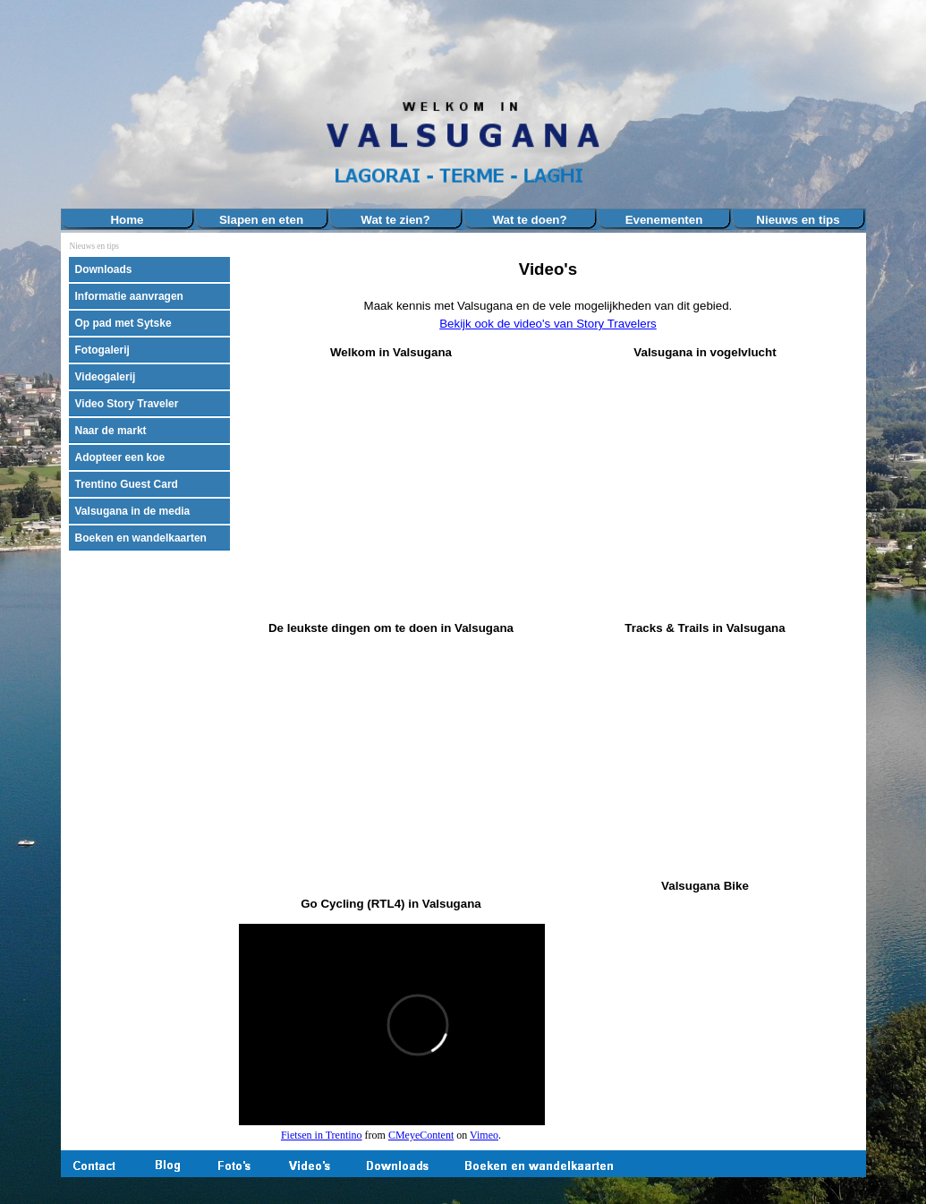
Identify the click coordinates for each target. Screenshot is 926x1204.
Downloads (103, 269)
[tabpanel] (547, 295)
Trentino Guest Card (126, 484)
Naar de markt (111, 430)
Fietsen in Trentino (321, 1135)
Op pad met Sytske (123, 323)
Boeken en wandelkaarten (141, 538)
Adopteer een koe (120, 457)
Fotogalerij (102, 350)
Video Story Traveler (127, 403)
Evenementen (664, 219)
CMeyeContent (421, 1135)
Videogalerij (105, 377)
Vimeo (484, 1135)
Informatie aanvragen (129, 296)
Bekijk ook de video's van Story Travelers (548, 323)
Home (126, 219)
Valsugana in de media (133, 511)
